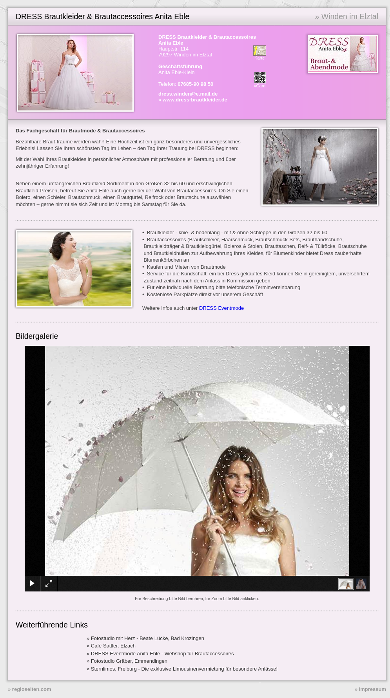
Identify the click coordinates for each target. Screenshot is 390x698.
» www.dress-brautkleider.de (192, 100)
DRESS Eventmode (221, 308)
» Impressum (370, 689)
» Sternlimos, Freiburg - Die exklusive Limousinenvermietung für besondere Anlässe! (182, 669)
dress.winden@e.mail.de (188, 94)
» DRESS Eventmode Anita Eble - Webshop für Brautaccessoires (160, 653)
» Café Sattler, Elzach (111, 646)
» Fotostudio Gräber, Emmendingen (127, 661)
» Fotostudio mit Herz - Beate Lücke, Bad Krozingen (145, 638)
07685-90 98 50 (195, 84)
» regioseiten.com (29, 689)
